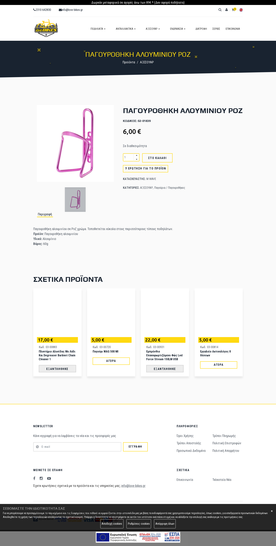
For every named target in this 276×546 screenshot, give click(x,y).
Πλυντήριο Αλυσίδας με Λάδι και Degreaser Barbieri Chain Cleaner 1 (57, 355)
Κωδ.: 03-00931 (155, 347)
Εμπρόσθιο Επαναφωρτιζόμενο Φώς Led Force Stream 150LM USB (164, 355)
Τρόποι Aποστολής (189, 443)
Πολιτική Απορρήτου (226, 450)
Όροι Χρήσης (185, 435)
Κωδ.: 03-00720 (102, 347)
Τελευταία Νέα (222, 479)
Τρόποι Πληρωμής (224, 435)
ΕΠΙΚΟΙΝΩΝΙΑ (233, 28)
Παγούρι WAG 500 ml (105, 351)
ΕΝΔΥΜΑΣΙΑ (182, 28)
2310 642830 (42, 10)
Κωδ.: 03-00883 (48, 347)
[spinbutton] (131, 157)
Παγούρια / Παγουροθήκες (169, 188)
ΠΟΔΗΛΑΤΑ (116, 28)
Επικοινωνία (185, 479)
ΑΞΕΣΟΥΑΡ (162, 28)
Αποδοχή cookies (112, 523)
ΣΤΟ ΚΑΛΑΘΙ (157, 158)
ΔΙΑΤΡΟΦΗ (201, 28)
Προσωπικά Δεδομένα (191, 450)
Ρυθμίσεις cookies (139, 523)
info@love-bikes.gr (71, 10)
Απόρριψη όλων (164, 523)
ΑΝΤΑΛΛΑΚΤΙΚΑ (140, 28)
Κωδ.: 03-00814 (209, 347)
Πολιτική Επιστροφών (227, 443)
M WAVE (151, 179)
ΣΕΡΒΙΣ (216, 28)
